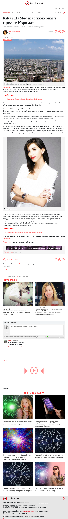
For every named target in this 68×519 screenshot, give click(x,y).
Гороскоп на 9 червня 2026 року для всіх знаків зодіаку (49, 489)
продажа (29, 274)
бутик (38, 274)
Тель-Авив (11, 276)
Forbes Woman (12, 252)
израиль (55, 274)
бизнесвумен (23, 276)
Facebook (22, 264)
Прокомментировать (13, 346)
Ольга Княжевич (14, 31)
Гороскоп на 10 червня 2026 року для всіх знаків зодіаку (17, 423)
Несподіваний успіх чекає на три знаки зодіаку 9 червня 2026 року (49, 456)
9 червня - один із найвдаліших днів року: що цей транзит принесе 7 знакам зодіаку (17, 457)
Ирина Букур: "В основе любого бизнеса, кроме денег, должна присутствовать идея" (49, 312)
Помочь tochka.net (18, 13)
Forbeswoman (7, 242)
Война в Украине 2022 (34, 13)
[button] (59, 8)
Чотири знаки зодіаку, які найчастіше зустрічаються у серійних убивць (47, 424)
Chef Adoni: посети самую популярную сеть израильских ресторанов (16, 312)
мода (10, 274)
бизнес (46, 274)
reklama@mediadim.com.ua (28, 511)
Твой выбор (7, 39)
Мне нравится (24, 346)
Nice (9, 340)
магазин (19, 274)
